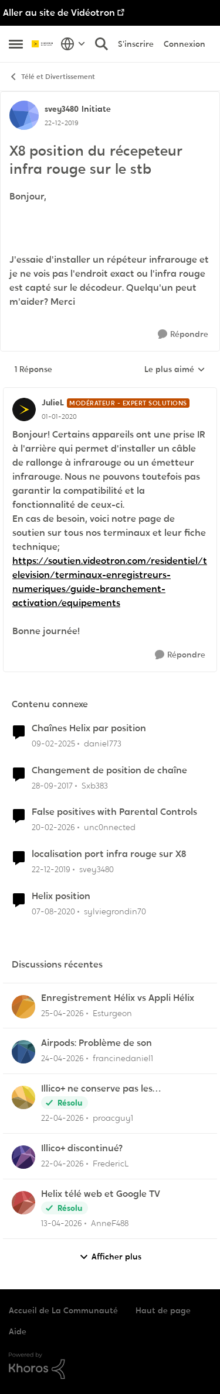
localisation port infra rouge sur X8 (109, 854)
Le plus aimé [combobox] (174, 370)
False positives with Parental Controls (114, 812)
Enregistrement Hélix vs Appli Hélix (117, 998)
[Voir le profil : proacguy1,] (23, 1097)
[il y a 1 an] (53, 744)
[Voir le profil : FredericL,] (23, 1157)
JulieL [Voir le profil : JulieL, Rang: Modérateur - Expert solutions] (53, 402)
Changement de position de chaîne (109, 770)
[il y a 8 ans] (52, 785)
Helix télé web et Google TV (100, 1194)
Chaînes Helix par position (89, 728)
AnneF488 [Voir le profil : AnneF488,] (109, 1223)
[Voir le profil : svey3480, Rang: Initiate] (24, 115)
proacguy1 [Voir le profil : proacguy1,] (113, 1118)
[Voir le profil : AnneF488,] (23, 1202)
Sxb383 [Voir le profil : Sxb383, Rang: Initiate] (95, 785)
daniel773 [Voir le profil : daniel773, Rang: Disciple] (102, 743)
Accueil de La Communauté (63, 1310)
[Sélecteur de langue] (73, 44)
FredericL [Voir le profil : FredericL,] (111, 1163)
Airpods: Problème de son (96, 1043)
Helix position (61, 896)
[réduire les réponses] (110, 393)
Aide (17, 1331)
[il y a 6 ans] (51, 869)
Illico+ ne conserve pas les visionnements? (97, 1089)
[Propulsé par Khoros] (110, 1365)
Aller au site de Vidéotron (59, 12)
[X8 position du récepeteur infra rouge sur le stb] (59, 416)
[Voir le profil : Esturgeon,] (23, 1006)
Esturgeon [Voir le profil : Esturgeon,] (112, 1012)
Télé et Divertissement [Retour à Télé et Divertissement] (52, 77)
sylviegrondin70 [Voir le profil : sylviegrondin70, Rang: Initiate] (115, 911)
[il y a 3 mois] (62, 1013)
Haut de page (163, 1310)
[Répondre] (183, 334)
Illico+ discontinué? (82, 1148)
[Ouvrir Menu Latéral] (16, 44)
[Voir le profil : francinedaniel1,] (23, 1051)
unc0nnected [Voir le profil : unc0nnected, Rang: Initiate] (110, 827)
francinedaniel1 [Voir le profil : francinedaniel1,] (123, 1058)
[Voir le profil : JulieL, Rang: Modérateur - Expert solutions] (24, 409)
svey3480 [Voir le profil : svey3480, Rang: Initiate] (62, 109)
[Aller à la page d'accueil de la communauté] (43, 43)
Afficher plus (110, 1256)
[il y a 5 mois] (53, 827)
